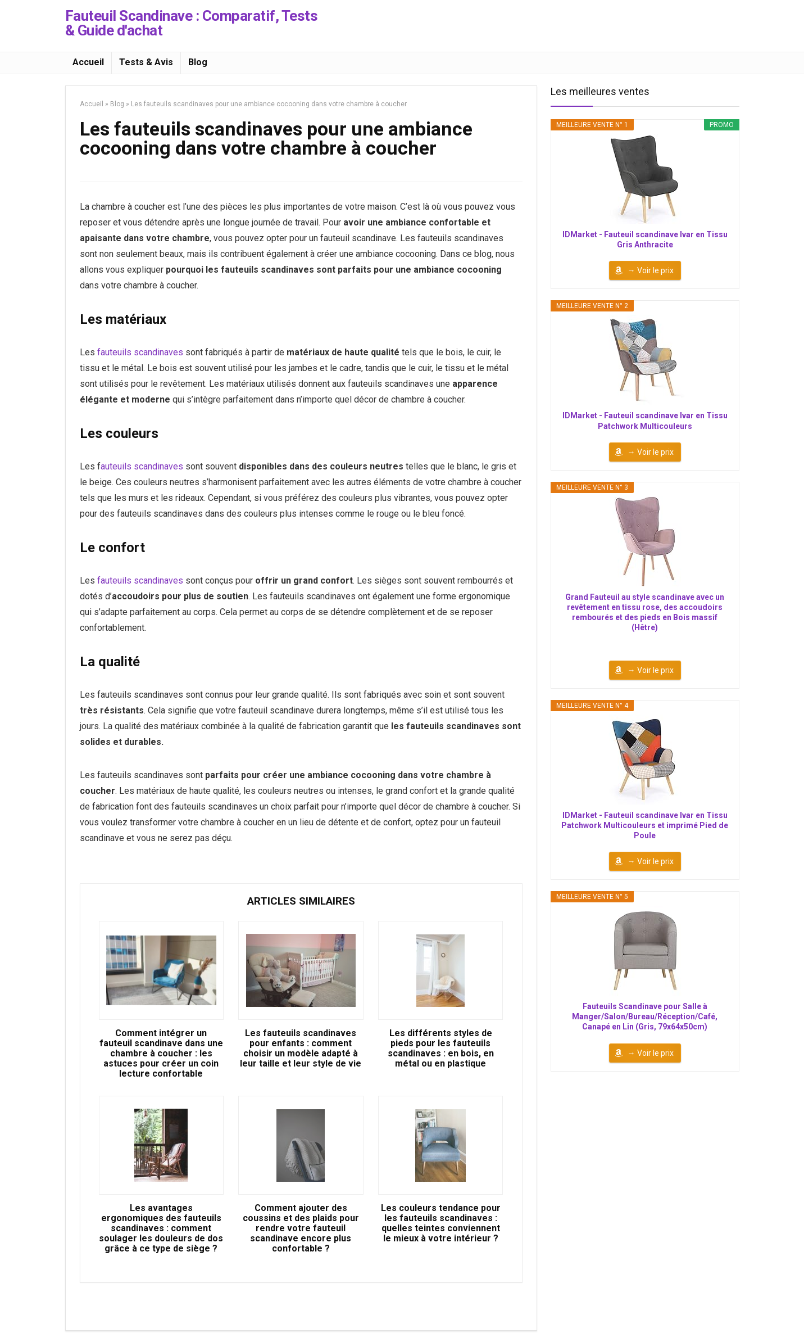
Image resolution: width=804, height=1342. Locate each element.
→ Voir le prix (651, 270)
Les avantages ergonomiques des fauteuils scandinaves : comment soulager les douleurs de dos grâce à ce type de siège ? (161, 1228)
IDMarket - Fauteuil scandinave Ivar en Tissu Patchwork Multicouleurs (645, 420)
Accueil (88, 62)
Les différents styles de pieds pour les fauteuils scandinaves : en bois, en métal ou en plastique (441, 1048)
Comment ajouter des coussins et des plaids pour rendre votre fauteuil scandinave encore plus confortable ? (301, 1228)
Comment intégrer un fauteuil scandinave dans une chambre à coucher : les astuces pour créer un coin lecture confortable (161, 1053)
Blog (197, 62)
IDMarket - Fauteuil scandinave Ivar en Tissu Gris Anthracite (645, 239)
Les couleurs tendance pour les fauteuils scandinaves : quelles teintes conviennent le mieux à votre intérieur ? (441, 1223)
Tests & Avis (146, 62)
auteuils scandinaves (142, 466)
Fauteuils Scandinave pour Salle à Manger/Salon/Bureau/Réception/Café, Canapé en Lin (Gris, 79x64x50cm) (644, 1016)
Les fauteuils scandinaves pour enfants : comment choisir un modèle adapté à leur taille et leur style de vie (300, 1048)
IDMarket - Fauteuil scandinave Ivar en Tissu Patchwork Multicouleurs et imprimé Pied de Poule (644, 825)
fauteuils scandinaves (140, 352)
